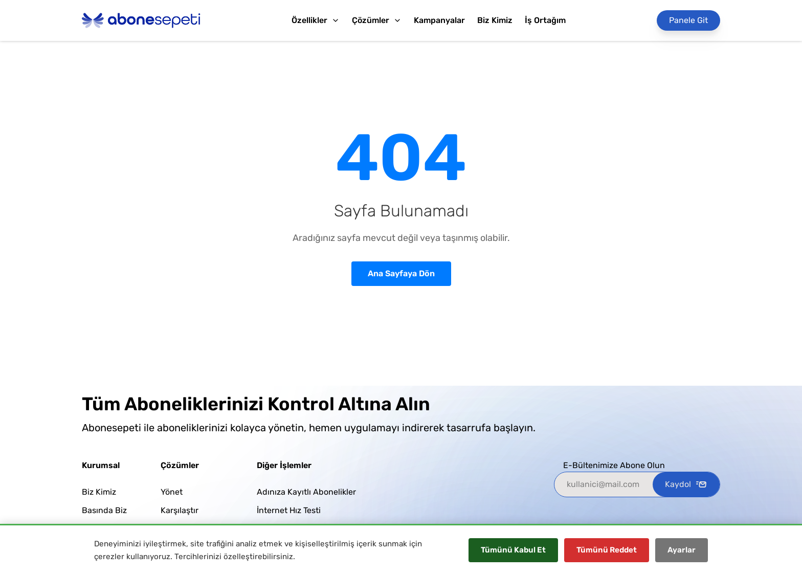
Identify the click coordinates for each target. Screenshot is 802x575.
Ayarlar (681, 550)
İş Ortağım (545, 20)
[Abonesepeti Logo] (141, 20)
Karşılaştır (179, 510)
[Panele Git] (688, 20)
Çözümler (377, 20)
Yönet (172, 492)
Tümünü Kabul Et (513, 550)
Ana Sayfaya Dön (401, 273)
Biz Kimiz (495, 20)
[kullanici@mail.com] (603, 484)
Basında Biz (104, 510)
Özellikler (316, 20)
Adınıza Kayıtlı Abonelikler (306, 492)
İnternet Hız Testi (289, 510)
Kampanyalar (439, 20)
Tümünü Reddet (606, 550)
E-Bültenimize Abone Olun (614, 465)
